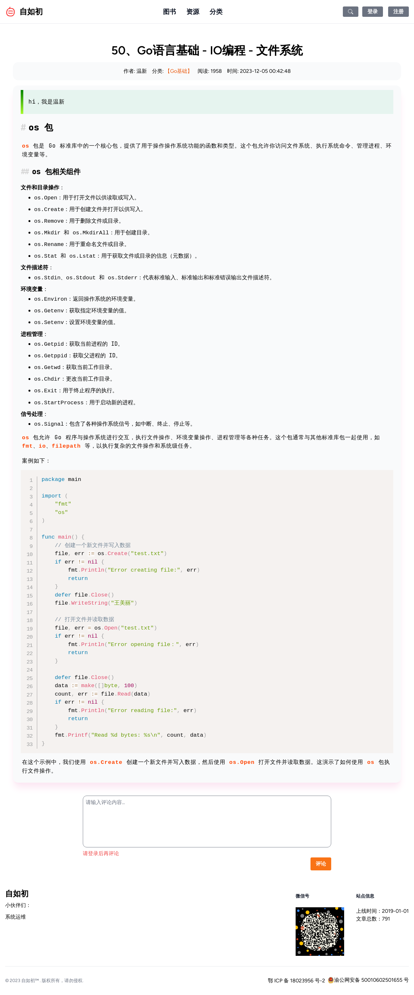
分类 (216, 12)
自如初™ (30, 980)
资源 (192, 12)
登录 (372, 11)
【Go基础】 (178, 71)
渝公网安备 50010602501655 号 (368, 980)
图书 (169, 12)
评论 (321, 864)
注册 (398, 11)
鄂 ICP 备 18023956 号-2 (296, 981)
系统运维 (15, 917)
